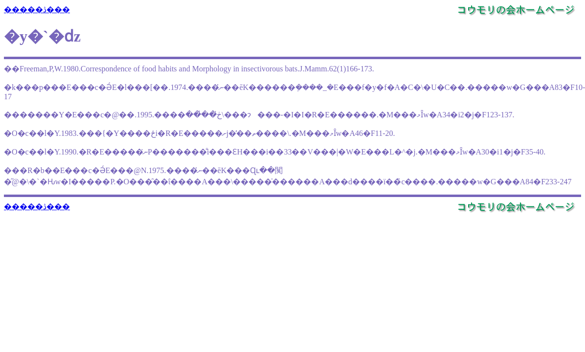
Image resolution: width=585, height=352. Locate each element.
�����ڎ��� (37, 9)
